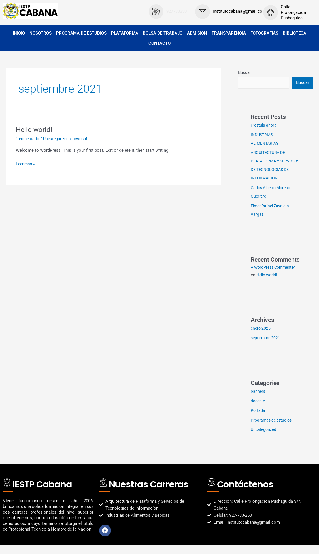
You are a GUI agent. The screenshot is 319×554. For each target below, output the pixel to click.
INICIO (19, 33)
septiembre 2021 (266, 346)
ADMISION (197, 33)
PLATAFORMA (124, 33)
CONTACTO (159, 43)
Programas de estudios (273, 429)
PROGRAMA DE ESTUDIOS (81, 33)
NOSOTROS (40, 33)
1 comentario (28, 138)
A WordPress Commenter (275, 276)
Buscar (244, 72)
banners (258, 400)
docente (258, 409)
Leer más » (26, 163)
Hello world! (35, 129)
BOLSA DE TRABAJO (162, 33)
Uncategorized (58, 138)
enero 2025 (261, 337)
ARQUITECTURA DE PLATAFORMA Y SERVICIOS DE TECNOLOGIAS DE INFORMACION (269, 170)
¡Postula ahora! (265, 125)
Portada (258, 419)
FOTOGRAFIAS (264, 33)
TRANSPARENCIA (229, 33)
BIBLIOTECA (294, 33)
